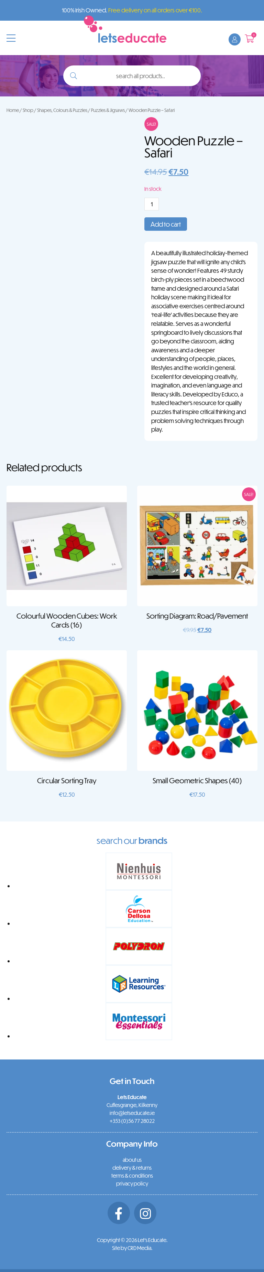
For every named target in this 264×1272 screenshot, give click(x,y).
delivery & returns (132, 1168)
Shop (28, 110)
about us (132, 1160)
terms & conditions (132, 1175)
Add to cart (166, 224)
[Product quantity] (151, 204)
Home (13, 110)
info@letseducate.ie (132, 1113)
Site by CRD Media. (132, 1248)
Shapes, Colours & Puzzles (62, 110)
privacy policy (132, 1183)
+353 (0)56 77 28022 (132, 1121)
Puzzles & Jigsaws (108, 110)
